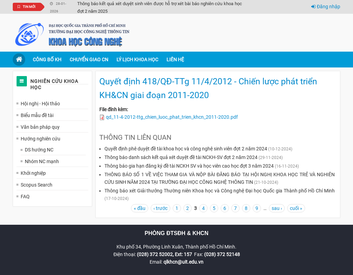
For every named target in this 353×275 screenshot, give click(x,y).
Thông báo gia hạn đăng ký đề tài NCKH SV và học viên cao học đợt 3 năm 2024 (189, 166)
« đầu (139, 208)
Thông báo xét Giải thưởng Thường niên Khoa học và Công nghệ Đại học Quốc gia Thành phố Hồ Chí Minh (219, 190)
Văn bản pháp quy (40, 127)
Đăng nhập (325, 6)
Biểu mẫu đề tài (37, 115)
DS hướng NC (39, 149)
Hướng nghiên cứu (40, 138)
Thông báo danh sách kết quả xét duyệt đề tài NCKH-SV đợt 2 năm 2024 (181, 157)
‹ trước (160, 208)
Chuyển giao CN (89, 59)
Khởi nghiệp (33, 173)
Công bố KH (47, 59)
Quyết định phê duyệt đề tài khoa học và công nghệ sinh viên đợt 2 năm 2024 (185, 148)
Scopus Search (36, 185)
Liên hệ (175, 59)
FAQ (25, 196)
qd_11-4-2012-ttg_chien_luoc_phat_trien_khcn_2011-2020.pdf (172, 117)
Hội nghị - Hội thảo (40, 103)
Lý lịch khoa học (137, 59)
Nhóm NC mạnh (42, 161)
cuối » (296, 208)
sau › (277, 208)
